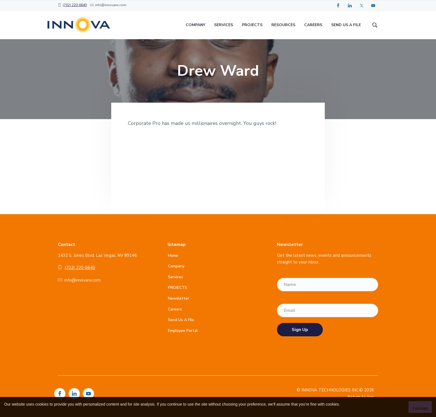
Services (175, 277)
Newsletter (178, 298)
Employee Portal (183, 330)
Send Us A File (181, 319)
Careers (175, 309)
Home (173, 255)
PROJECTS (177, 287)
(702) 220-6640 (75, 5)
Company (176, 266)
